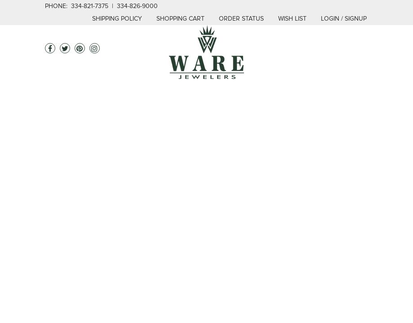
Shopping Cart (180, 18)
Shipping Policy (117, 18)
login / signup (344, 18)
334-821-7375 (89, 6)
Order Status (241, 18)
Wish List (292, 18)
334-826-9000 (137, 6)
